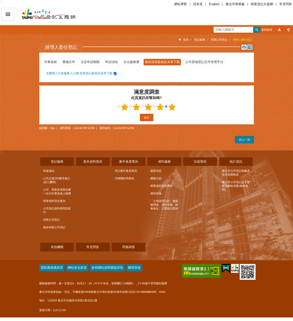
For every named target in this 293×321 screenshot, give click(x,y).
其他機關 (57, 247)
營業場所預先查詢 (54, 201)
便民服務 (164, 161)
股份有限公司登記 (54, 227)
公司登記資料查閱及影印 (57, 210)
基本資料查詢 (92, 161)
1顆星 (124, 107)
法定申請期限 (90, 62)
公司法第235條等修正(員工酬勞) (56, 180)
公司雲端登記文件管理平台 (204, 62)
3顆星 (148, 107)
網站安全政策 (77, 267)
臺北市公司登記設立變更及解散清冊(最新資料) (236, 186)
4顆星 (160, 107)
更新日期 (44, 310)
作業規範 (50, 62)
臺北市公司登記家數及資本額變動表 (236, 172)
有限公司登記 (219, 39)
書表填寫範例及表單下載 (162, 62)
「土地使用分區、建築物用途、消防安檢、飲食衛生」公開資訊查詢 (164, 204)
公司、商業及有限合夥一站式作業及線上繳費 (57, 191)
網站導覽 (180, 4)
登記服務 (199, 39)
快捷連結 (48, 170)
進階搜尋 (266, 29)
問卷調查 (128, 247)
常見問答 (285, 4)
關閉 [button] (8, 14)
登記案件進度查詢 (126, 170)
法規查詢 (200, 161)
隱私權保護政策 (52, 267)
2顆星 (136, 107)
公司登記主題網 (55, 14)
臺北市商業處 (235, 4)
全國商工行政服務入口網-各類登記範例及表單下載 (79, 73)
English (214, 4)
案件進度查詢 (128, 161)
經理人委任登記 (242, 39)
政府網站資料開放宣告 (107, 267)
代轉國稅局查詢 (124, 178)
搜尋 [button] (256, 30)
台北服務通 (131, 62)
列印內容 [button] (244, 47)
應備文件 (68, 62)
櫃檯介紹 (155, 178)
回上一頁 (244, 139)
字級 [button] (279, 29)
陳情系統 (134, 267)
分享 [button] (288, 29)
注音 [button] (249, 47)
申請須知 (111, 62)
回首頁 (198, 4)
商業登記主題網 (262, 4)
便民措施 (155, 193)
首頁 (186, 39)
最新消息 (155, 170)
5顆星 (172, 107)
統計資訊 (236, 161)
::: (1, 1)
